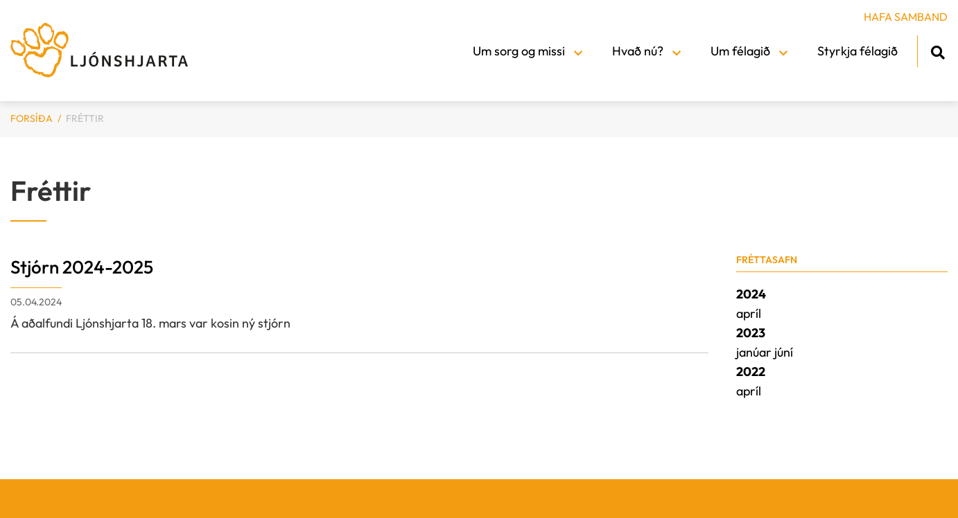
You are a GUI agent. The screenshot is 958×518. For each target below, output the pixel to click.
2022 (750, 371)
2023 (750, 333)
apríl (748, 313)
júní (783, 352)
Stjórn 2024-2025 (81, 267)
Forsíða (31, 118)
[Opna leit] (937, 50)
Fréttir (85, 118)
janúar (755, 352)
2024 (751, 294)
